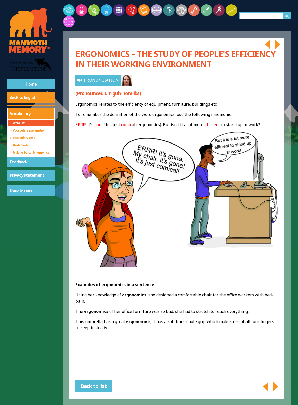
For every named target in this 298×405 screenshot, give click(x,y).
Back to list (94, 386)
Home (31, 84)
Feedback (19, 162)
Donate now (21, 190)
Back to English (22, 97)
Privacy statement (27, 175)
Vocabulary (20, 113)
